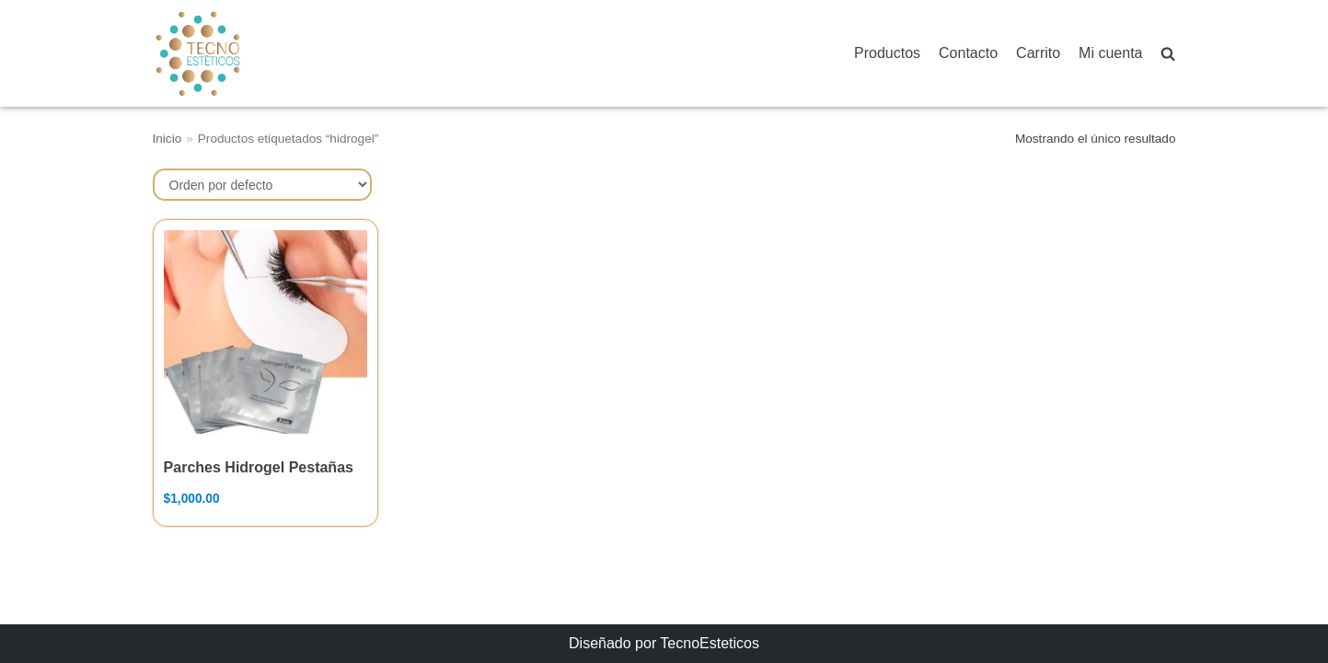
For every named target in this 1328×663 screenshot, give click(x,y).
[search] (1168, 54)
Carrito (1038, 53)
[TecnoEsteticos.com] (244, 53)
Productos (887, 53)
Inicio (167, 138)
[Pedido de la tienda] (262, 185)
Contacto (968, 53)
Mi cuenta (1110, 53)
